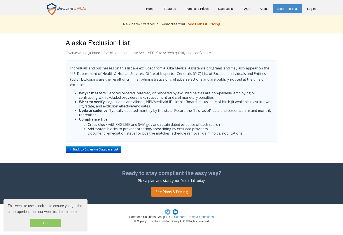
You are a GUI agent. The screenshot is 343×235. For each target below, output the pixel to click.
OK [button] (45, 223)
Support (179, 217)
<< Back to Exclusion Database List (93, 149)
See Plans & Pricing (204, 24)
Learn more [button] (68, 212)
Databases (225, 8)
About (264, 8)
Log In (311, 8)
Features (170, 8)
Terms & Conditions (200, 217)
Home (150, 8)
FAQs (246, 8)
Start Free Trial (287, 8)
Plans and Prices (197, 8)
